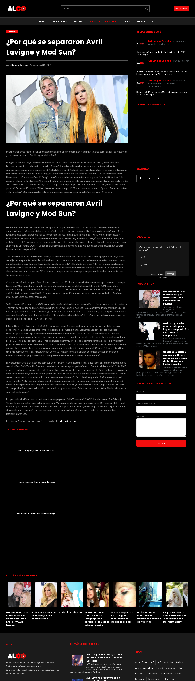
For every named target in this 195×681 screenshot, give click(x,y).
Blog (180, 605)
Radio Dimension (143, 644)
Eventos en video (143, 627)
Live (163, 633)
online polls (162, 277)
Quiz (176, 639)
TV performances (143, 650)
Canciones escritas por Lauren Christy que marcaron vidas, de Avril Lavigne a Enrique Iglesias (175, 358)
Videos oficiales (172, 650)
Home (42, 21)
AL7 (154, 21)
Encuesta (169, 616)
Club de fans (152, 610)
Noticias (139, 639)
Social (168, 644)
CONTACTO (181, 9)
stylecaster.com (66, 421)
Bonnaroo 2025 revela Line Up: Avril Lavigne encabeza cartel (161, 93)
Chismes (12, 31)
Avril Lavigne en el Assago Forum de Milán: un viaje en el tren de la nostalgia (104, 595)
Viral (185, 650)
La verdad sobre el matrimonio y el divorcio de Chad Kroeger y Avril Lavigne (174, 297)
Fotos (78, 21)
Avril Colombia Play (104, 21)
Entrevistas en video (159, 622)
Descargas (140, 616)
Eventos (176, 622)
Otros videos (152, 639)
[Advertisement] (162, 209)
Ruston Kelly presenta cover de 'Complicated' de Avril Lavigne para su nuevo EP (161, 72)
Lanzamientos (151, 633)
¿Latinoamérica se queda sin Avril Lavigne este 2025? (161, 52)
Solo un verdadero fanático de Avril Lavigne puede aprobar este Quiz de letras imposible (97, 556)
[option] (19, 541)
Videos (158, 650)
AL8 (159, 599)
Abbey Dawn (141, 599)
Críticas (179, 610)
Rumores (158, 644)
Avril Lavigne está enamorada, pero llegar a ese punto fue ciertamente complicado (176, 329)
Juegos (138, 633)
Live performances (177, 633)
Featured (159, 627)
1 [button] (96, 568)
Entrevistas (140, 622)
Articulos (168, 599)
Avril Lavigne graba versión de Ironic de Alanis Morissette (103, 616)
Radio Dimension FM (70, 549)
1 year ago (143, 54)
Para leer (60, 21)
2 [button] (99, 568)
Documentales (155, 616)
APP (127, 21)
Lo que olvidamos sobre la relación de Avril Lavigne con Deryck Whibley (174, 554)
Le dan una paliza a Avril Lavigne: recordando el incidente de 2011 (122, 554)
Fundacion (180, 627)
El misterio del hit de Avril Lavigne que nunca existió (44, 552)
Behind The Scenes (165, 605)
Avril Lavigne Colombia (18, 65)
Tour (176, 644)
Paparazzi (166, 639)
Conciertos (166, 610)
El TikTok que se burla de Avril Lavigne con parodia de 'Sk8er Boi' (149, 554)
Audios (179, 599)
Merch (141, 21)
